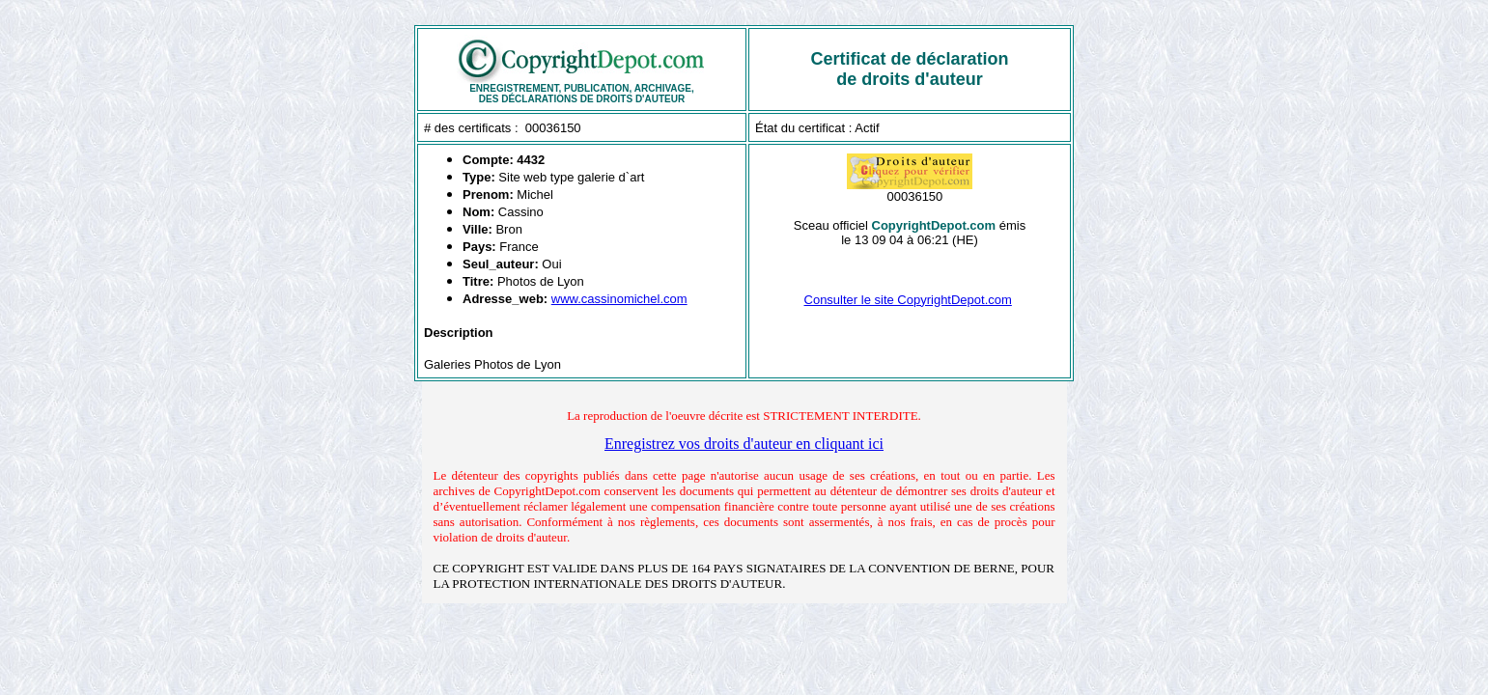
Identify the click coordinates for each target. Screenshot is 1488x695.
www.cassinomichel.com (619, 299)
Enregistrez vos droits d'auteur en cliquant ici (744, 443)
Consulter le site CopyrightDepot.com (908, 299)
